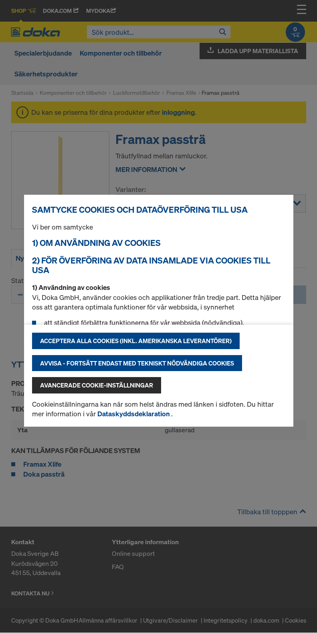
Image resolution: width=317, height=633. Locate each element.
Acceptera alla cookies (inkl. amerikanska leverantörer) (136, 341)
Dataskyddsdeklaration (134, 413)
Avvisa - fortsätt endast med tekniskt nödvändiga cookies (137, 363)
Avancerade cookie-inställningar (96, 385)
